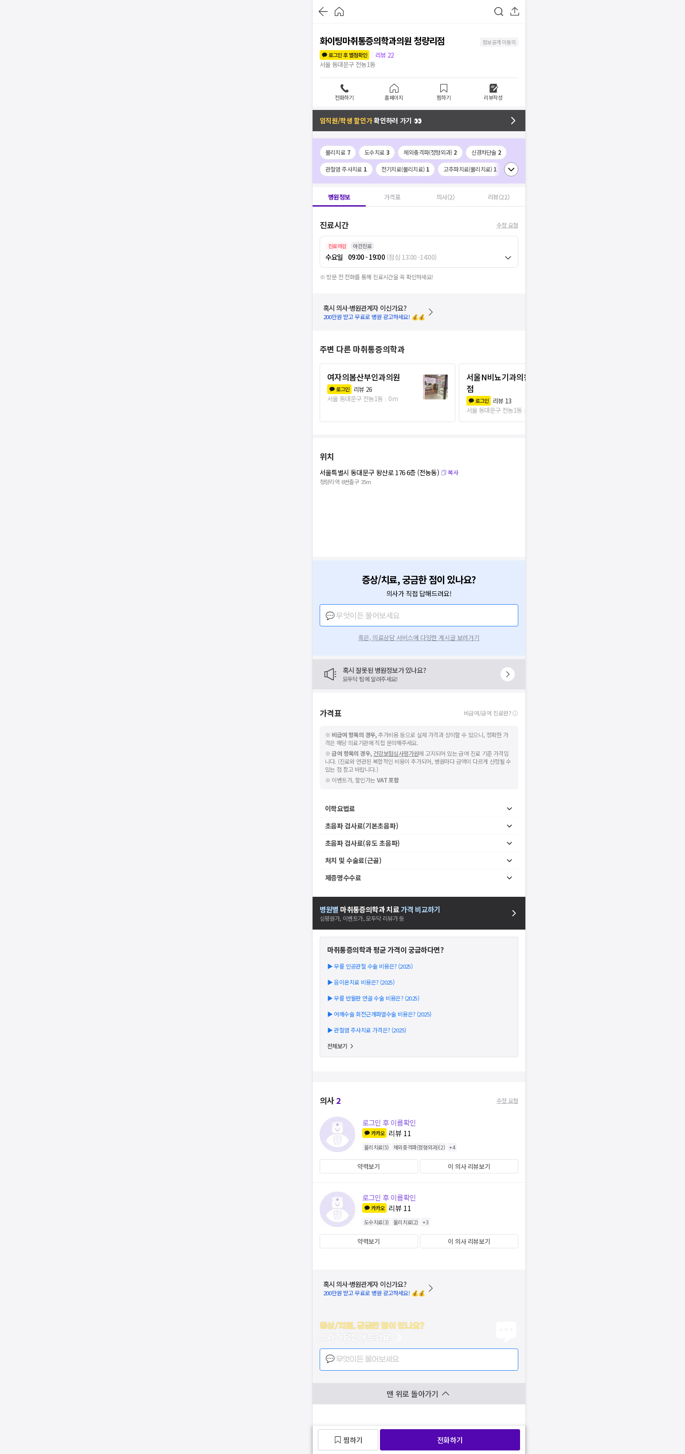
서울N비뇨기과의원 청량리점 (510, 382)
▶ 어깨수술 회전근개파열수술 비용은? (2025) (379, 1014)
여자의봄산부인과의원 (363, 377)
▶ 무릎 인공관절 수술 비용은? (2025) (370, 966)
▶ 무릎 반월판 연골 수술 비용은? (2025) (373, 998)
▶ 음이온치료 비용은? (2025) (361, 982)
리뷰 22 (384, 55)
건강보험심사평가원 (396, 753)
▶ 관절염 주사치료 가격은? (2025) (366, 1030)
